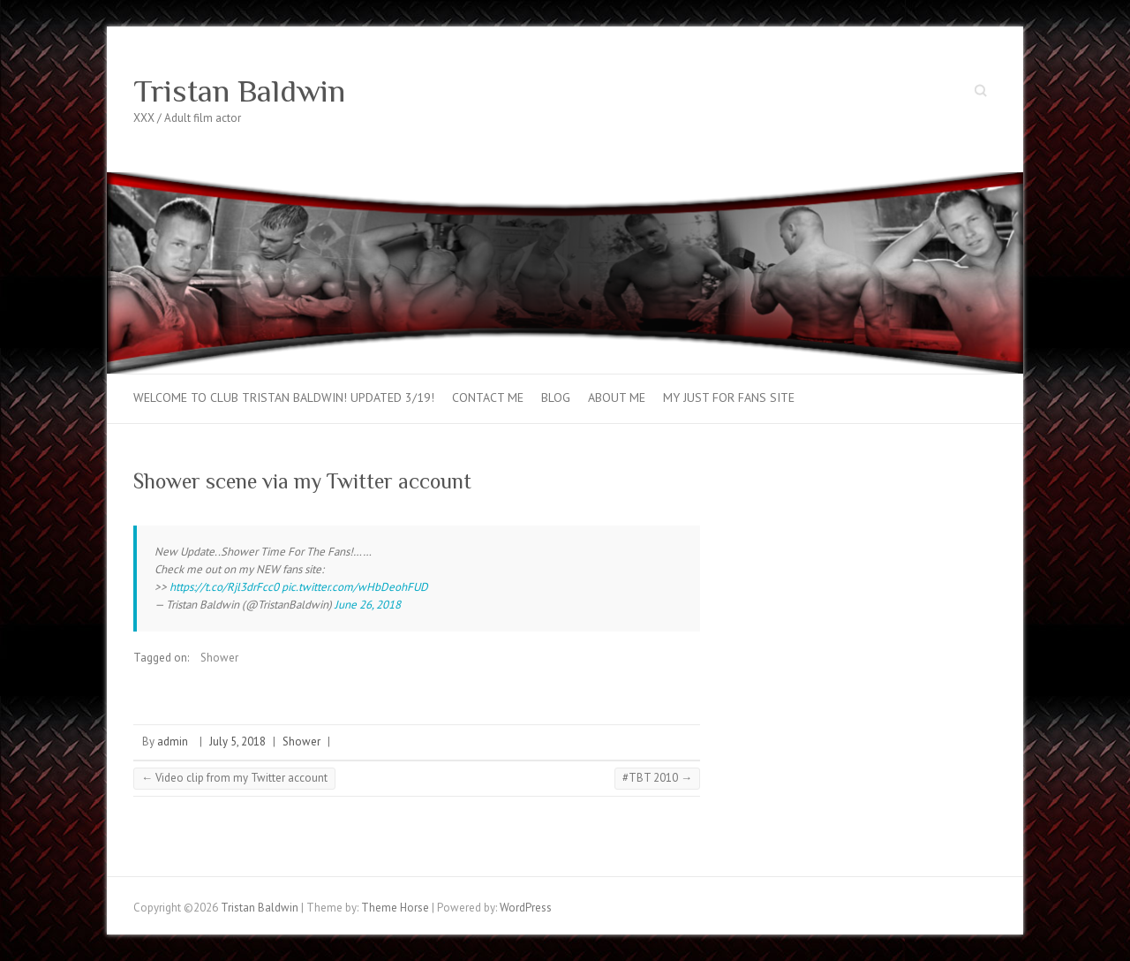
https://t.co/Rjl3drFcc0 (224, 586)
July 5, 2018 (237, 741)
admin (172, 741)
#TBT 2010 (657, 777)
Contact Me (488, 397)
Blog (555, 397)
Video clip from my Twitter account (234, 777)
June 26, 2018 (368, 604)
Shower (219, 657)
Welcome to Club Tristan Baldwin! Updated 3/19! (283, 397)
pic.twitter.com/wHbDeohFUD (355, 586)
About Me (616, 397)
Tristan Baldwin (239, 91)
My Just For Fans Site (729, 397)
